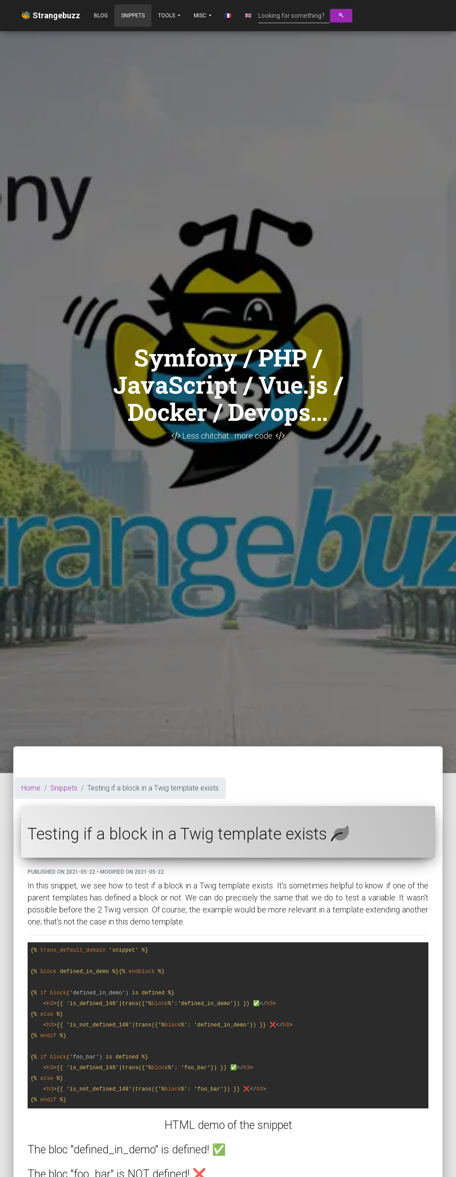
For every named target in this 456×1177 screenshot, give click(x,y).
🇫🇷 (228, 15)
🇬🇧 (248, 15)
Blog (101, 15)
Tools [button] (167, 15)
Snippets (133, 15)
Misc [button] (201, 15)
